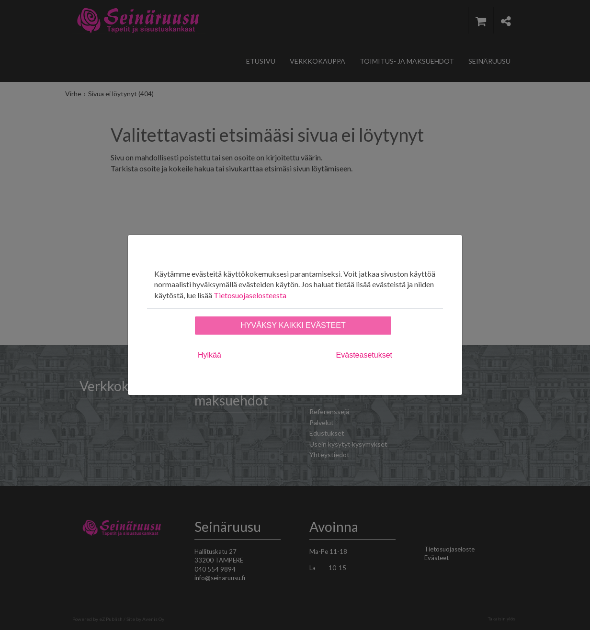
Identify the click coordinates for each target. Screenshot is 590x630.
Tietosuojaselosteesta (250, 295)
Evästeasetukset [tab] (364, 355)
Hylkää (209, 355)
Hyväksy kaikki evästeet (292, 325)
